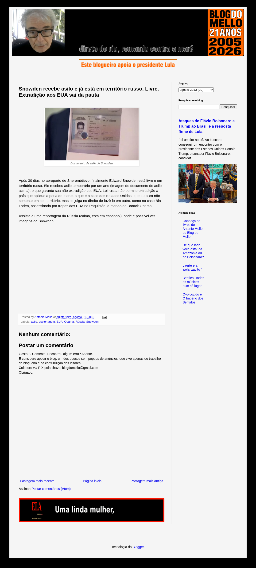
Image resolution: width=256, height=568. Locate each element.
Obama (69, 321)
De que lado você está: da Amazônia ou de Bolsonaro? (193, 251)
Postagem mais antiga (147, 481)
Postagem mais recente (37, 481)
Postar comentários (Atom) (51, 489)
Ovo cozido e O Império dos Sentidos (193, 298)
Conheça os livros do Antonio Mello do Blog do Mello (193, 229)
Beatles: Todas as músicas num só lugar (193, 282)
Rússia (80, 321)
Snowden (92, 321)
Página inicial (92, 481)
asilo (34, 321)
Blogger (138, 547)
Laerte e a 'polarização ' (192, 267)
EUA (60, 321)
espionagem (47, 321)
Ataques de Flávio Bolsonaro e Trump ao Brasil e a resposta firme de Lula (206, 126)
